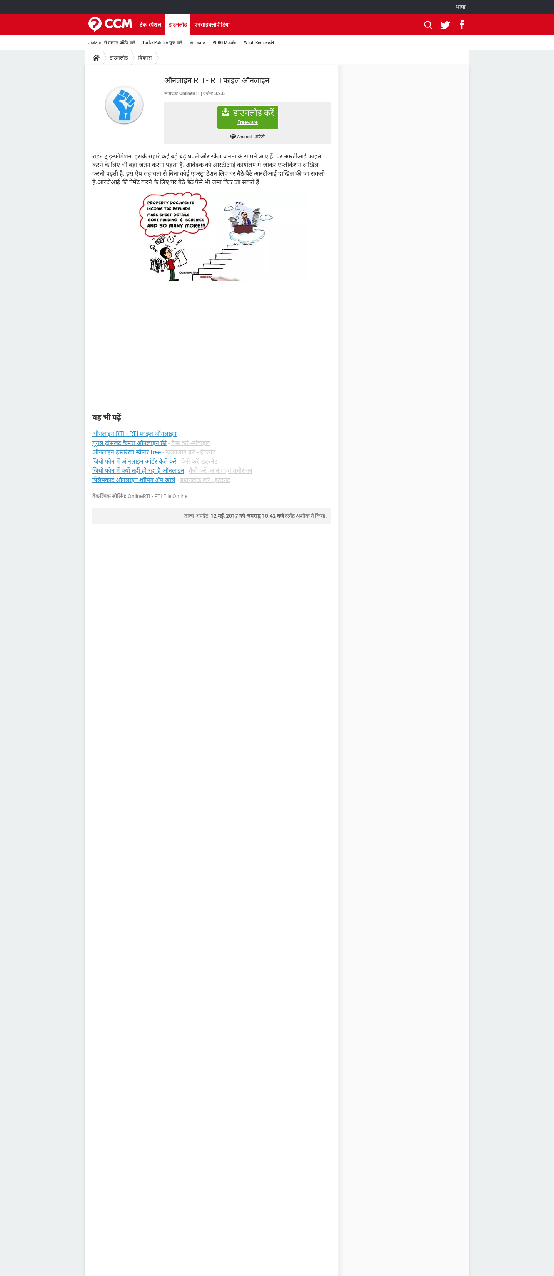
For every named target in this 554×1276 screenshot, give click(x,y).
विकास (145, 58)
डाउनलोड (178, 25)
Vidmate (197, 42)
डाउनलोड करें (248, 116)
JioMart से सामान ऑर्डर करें (111, 42)
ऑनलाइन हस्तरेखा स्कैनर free (126, 452)
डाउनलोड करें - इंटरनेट (190, 452)
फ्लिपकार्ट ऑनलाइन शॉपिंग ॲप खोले (133, 480)
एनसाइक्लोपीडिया (212, 25)
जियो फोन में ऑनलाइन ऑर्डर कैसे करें (134, 461)
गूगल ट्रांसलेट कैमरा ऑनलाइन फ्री (129, 443)
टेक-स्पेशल (150, 25)
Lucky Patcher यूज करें (162, 42)
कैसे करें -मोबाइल (190, 443)
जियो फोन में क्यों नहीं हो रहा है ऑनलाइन (138, 470)
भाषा (461, 7)
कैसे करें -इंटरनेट (199, 461)
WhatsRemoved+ (259, 42)
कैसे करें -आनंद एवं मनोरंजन (220, 470)
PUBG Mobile (224, 42)
